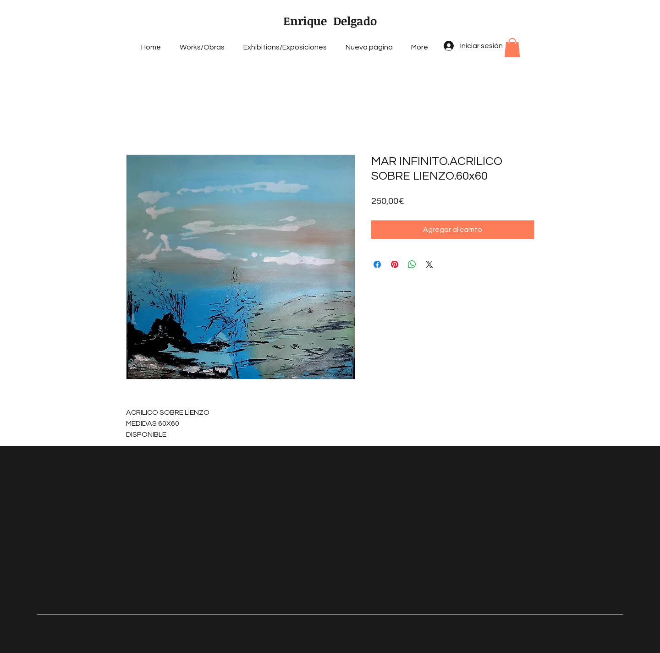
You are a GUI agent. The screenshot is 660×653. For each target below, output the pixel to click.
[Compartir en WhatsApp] (412, 264)
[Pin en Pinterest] (394, 264)
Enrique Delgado (330, 20)
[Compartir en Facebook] (377, 264)
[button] (512, 47)
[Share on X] (429, 264)
